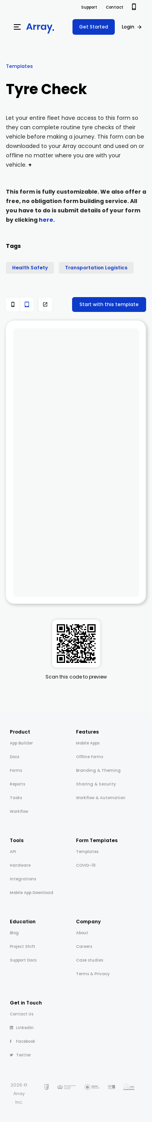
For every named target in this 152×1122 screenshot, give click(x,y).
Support (89, 7)
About (82, 933)
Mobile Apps (88, 743)
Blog (14, 933)
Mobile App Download (31, 893)
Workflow (19, 811)
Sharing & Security (96, 784)
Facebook (22, 1041)
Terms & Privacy (93, 974)
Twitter (20, 1055)
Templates (19, 66)
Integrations (23, 879)
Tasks (16, 798)
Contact (114, 7)
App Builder (21, 743)
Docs (14, 757)
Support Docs (23, 960)
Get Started (93, 26)
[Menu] (17, 27)
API (13, 852)
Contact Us (21, 1014)
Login (128, 26)
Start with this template (109, 304)
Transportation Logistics (96, 267)
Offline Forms (89, 757)
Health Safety (30, 267)
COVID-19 (86, 865)
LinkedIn (22, 1028)
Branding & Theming (98, 770)
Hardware (20, 865)
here (46, 220)
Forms (16, 770)
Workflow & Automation (100, 798)
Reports (17, 784)
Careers (84, 946)
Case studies (89, 960)
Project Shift (22, 946)
